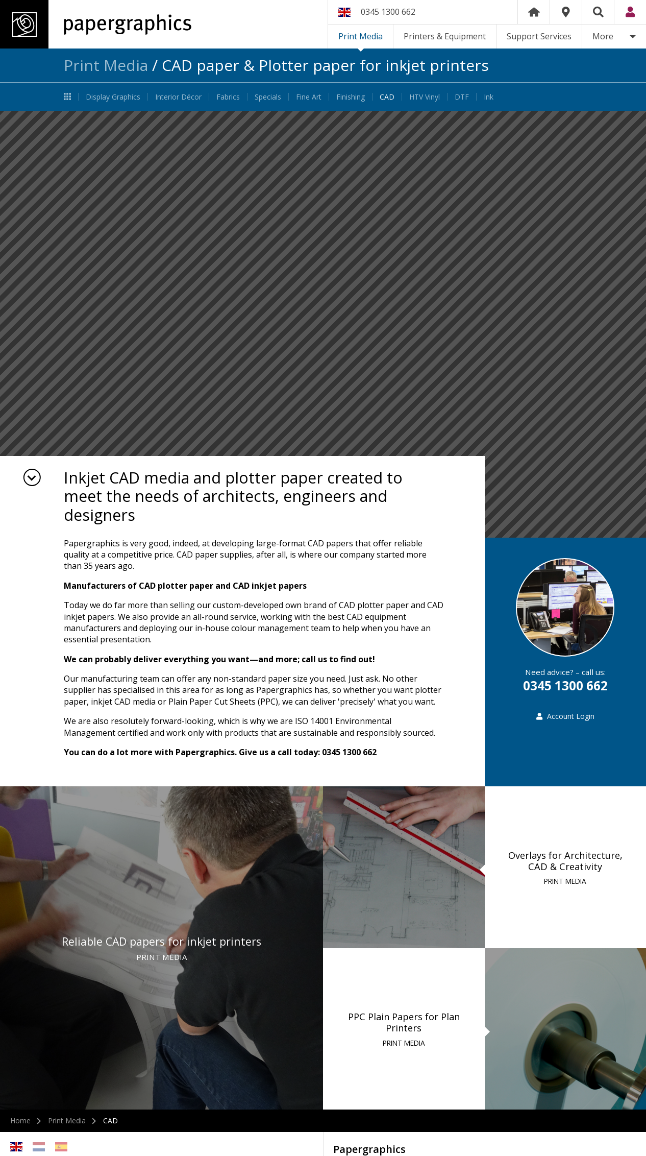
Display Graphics (113, 97)
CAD (387, 97)
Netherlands (39, 1146)
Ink (488, 97)
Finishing (350, 97)
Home (534, 12)
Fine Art (308, 97)
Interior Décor (178, 97)
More (602, 36)
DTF (462, 97)
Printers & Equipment (445, 36)
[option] (323, 324)
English (16, 1146)
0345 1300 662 (388, 11)
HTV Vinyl (424, 97)
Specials (268, 97)
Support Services (539, 36)
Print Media (360, 36)
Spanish (61, 1146)
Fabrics (228, 97)
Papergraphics (95, 24)
